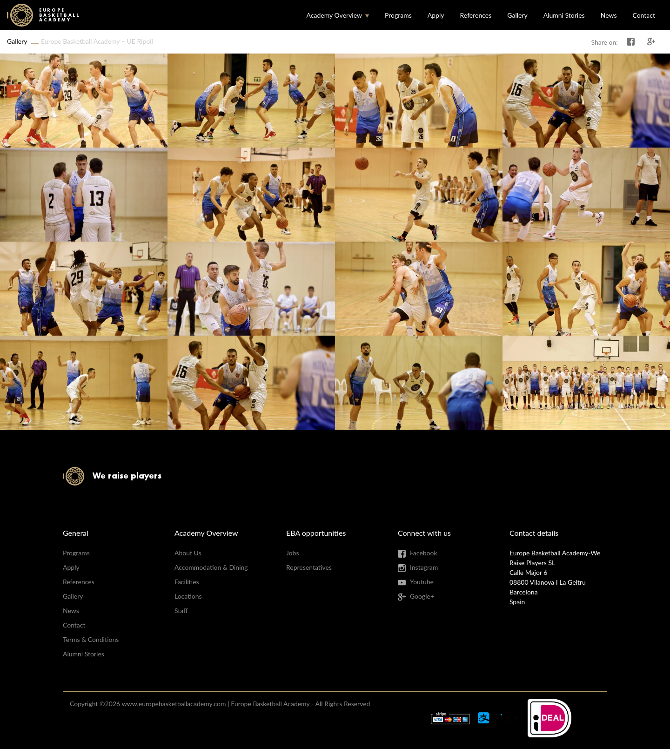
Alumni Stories (564, 15)
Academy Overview (334, 15)
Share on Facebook (631, 42)
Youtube (422, 582)
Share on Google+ (651, 42)
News (609, 15)
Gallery (517, 15)
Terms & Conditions (91, 639)
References (476, 15)
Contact (643, 15)
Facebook (423, 553)
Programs (398, 15)
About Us (187, 553)
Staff (181, 610)
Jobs (292, 553)
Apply (436, 15)
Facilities (186, 582)
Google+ (422, 596)
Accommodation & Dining (211, 567)
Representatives (309, 567)
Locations (188, 596)
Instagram (424, 567)
